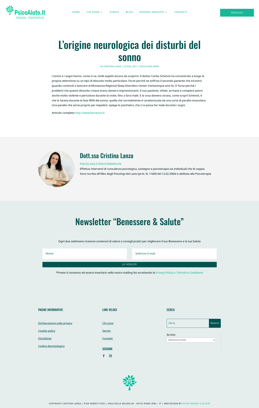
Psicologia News (149, 66)
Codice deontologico (51, 346)
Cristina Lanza (112, 66)
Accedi (206, 404)
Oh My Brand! (190, 404)
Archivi (171, 335)
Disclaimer (45, 339)
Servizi (106, 331)
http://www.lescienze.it (90, 113)
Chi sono (93, 13)
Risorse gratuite (152, 13)
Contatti (180, 13)
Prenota (237, 13)
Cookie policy (46, 331)
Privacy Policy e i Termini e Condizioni (179, 273)
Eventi (114, 13)
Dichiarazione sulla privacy (55, 324)
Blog (129, 13)
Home (76, 13)
